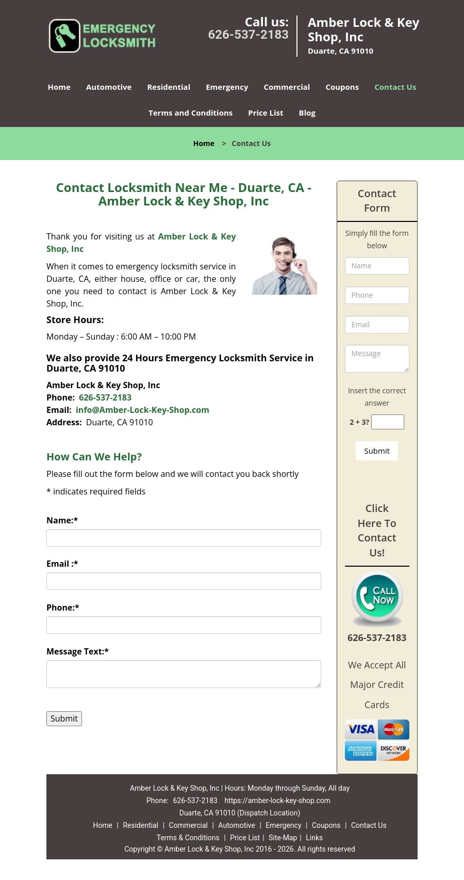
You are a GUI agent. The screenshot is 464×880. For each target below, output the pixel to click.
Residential (168, 87)
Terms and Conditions (190, 112)
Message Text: (77, 651)
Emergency (227, 87)
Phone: (62, 607)
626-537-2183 (248, 34)
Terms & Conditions (188, 838)
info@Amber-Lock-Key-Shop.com (142, 409)
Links (314, 838)
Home (59, 87)
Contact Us (395, 87)
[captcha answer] (387, 421)
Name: (62, 520)
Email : (62, 563)
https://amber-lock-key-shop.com (277, 800)
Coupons (342, 87)
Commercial (286, 87)
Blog (307, 112)
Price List (265, 112)
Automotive (109, 87)
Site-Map (283, 838)
